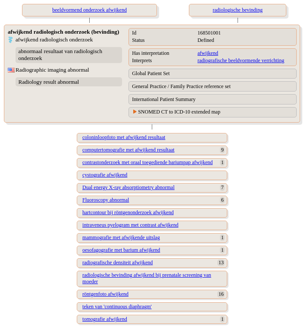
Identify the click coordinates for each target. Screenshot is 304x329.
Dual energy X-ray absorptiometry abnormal (128, 187)
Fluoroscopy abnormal (105, 200)
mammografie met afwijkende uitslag (121, 237)
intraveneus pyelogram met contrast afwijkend (130, 225)
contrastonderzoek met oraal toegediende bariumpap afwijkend (147, 162)
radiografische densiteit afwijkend (117, 262)
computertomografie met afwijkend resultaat (128, 150)
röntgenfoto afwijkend (105, 294)
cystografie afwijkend (104, 175)
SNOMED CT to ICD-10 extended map (179, 112)
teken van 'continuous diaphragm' (117, 307)
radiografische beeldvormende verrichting (240, 60)
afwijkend (207, 53)
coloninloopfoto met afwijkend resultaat (123, 137)
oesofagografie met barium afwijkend (121, 250)
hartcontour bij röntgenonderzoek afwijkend (128, 212)
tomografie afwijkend (104, 319)
